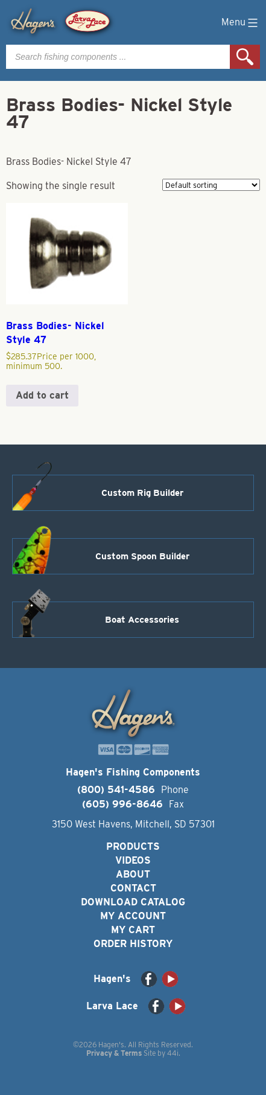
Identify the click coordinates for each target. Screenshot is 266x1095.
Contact (133, 888)
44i (173, 1053)
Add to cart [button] (42, 395)
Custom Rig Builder (142, 492)
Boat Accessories (142, 619)
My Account (133, 916)
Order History (133, 943)
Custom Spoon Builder (142, 556)
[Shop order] (211, 185)
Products (133, 846)
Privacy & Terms (114, 1053)
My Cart (133, 930)
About (133, 874)
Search (245, 57)
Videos (133, 860)
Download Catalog (133, 902)
